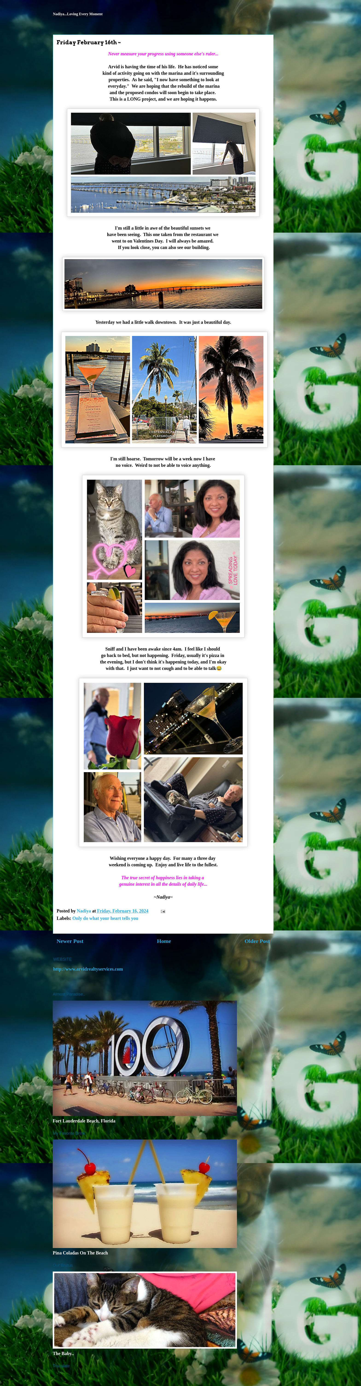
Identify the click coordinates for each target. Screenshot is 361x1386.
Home (164, 941)
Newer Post (70, 941)
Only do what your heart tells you (105, 918)
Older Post (257, 941)
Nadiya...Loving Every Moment (78, 14)
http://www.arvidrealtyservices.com (88, 969)
